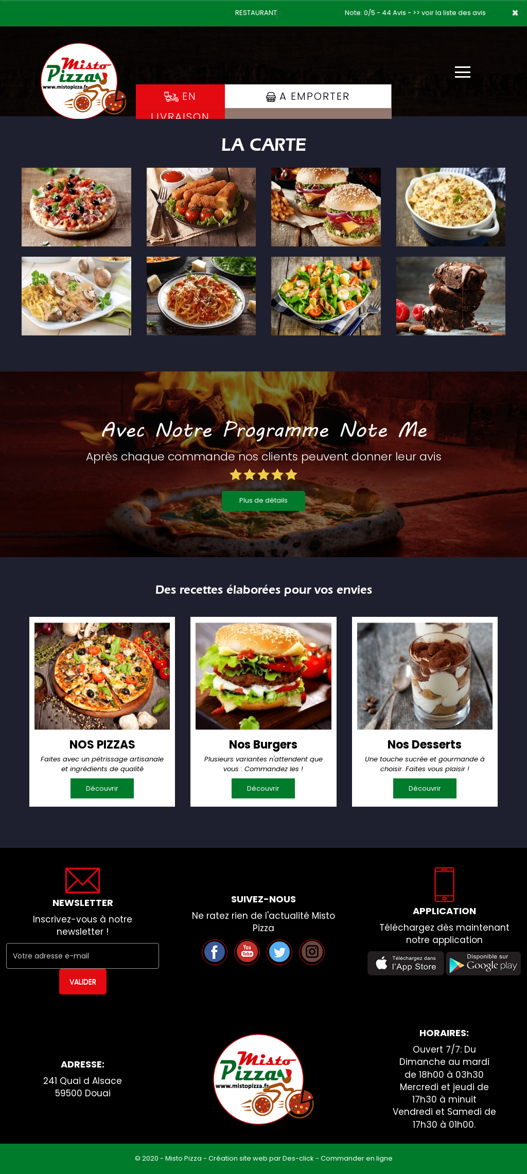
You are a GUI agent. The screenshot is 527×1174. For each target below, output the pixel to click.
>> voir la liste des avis (449, 12)
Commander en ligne (357, 1158)
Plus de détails (263, 500)
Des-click (298, 1158)
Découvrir (102, 788)
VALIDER (82, 981)
